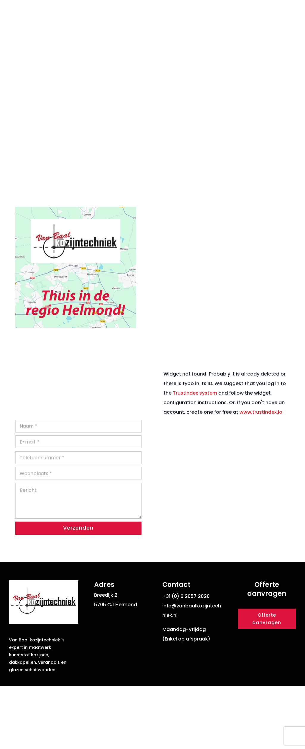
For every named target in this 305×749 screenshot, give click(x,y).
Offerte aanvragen (266, 682)
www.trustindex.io (260, 475)
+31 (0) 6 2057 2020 (186, 659)
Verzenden (78, 591)
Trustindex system (195, 455)
